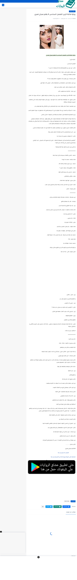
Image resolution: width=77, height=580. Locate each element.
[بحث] (3, 5)
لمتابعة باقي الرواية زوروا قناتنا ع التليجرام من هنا (63, 457)
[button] (66, 506)
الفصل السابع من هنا (63, 452)
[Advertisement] (51, 273)
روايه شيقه (72, 11)
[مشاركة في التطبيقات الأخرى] (43, 506)
